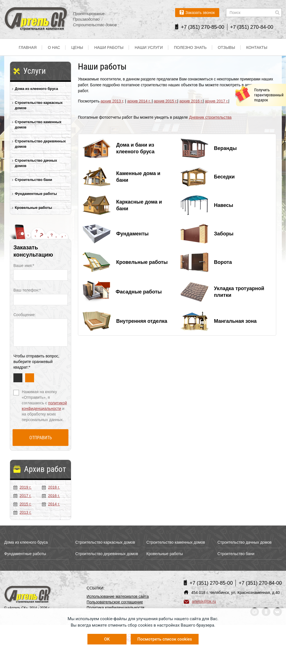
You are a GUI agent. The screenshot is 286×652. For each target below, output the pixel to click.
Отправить (40, 437)
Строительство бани (33, 180)
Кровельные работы (33, 208)
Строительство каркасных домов (39, 105)
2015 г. (22, 504)
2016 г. (51, 495)
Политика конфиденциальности (115, 607)
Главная (28, 47)
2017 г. (22, 495)
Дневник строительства (210, 117)
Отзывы (226, 47)
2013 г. (22, 512)
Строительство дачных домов (36, 163)
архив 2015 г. (165, 101)
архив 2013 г (112, 101)
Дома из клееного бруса (36, 89)
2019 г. (22, 487)
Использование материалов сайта (118, 596)
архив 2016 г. (191, 101)
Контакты (257, 47)
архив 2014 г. (139, 101)
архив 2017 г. (216, 101)
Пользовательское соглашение (115, 602)
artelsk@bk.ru (200, 601)
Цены (77, 47)
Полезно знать (190, 47)
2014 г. (51, 504)
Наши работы (108, 47)
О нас (54, 47)
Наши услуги (149, 47)
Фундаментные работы (36, 194)
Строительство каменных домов (38, 124)
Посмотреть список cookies (164, 639)
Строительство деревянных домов (40, 144)
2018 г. (51, 487)
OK (107, 639)
